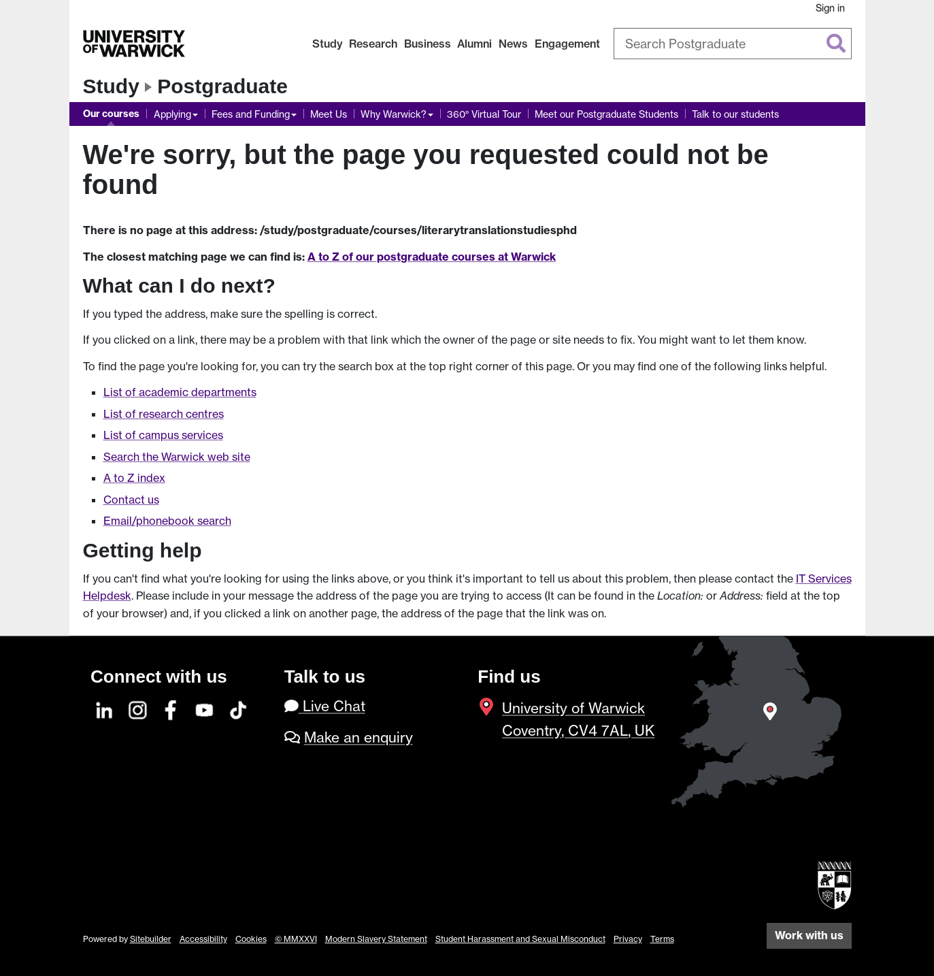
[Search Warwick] (733, 43)
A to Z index (134, 478)
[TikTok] (238, 708)
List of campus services (163, 435)
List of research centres (163, 414)
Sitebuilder (150, 939)
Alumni (474, 43)
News (513, 43)
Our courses (111, 114)
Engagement (567, 43)
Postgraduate (222, 86)
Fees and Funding (251, 114)
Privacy (628, 939)
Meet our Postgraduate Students (606, 114)
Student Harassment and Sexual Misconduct (520, 939)
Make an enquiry (358, 737)
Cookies (251, 939)
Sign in (830, 8)
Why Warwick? (394, 114)
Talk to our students (735, 114)
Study (327, 43)
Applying (172, 114)
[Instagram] (138, 708)
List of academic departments (179, 392)
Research (373, 43)
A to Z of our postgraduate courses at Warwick (431, 256)
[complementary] (787, 874)
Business (427, 43)
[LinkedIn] (104, 708)
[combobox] (733, 43)
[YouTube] (204, 708)
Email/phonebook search (167, 520)
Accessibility (203, 939)
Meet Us (328, 114)
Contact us (131, 499)
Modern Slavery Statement (376, 939)
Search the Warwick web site (176, 456)
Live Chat (324, 706)
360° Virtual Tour (484, 114)
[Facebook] (171, 708)
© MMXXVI (296, 939)
